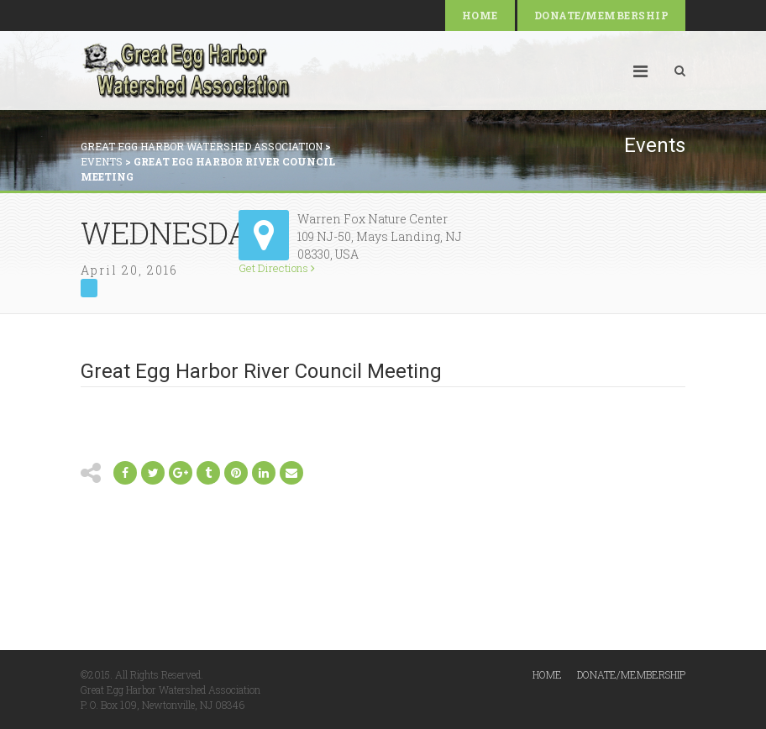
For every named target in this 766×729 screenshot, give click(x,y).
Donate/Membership (601, 15)
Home (480, 15)
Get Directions (277, 268)
